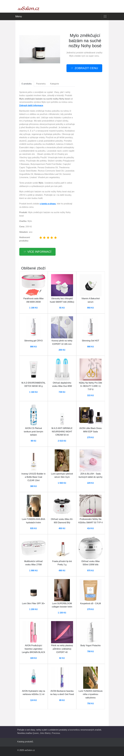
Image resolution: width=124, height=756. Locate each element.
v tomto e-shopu (48, 204)
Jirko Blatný (45, 733)
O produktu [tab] (27, 84)
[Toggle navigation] (105, 16)
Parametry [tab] (41, 84)
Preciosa (56, 733)
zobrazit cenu (86, 68)
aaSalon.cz (30, 750)
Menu (18, 16)
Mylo (71, 56)
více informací (39, 251)
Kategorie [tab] (54, 84)
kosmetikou (74, 730)
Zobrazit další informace (31, 105)
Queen (36, 733)
